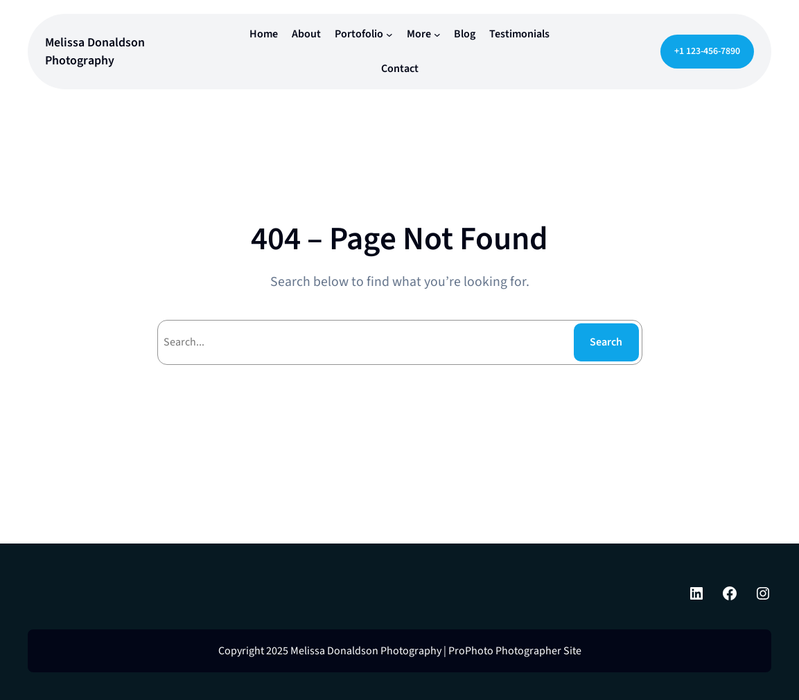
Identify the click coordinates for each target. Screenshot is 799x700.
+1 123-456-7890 (707, 51)
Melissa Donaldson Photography (95, 51)
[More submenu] (437, 34)
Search (606, 342)
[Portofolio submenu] (389, 34)
